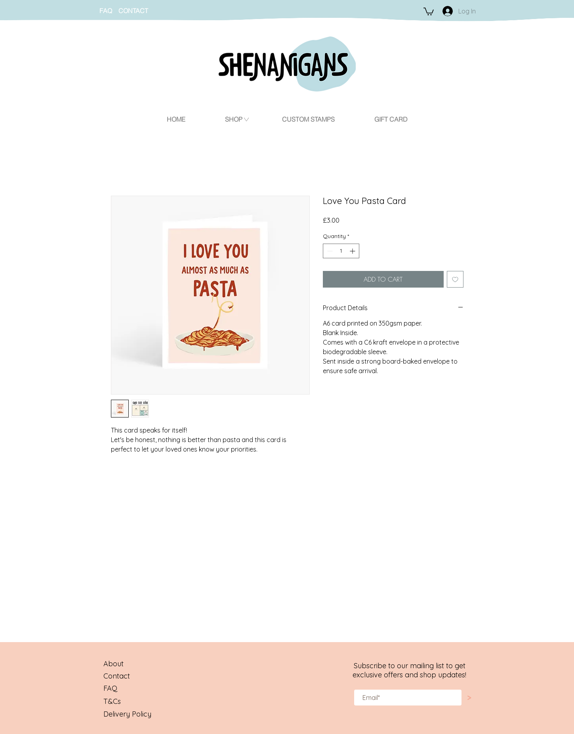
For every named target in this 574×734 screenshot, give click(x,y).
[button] (428, 11)
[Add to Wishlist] (455, 279)
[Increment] (353, 251)
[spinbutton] (341, 251)
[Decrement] (329, 251)
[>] (469, 697)
